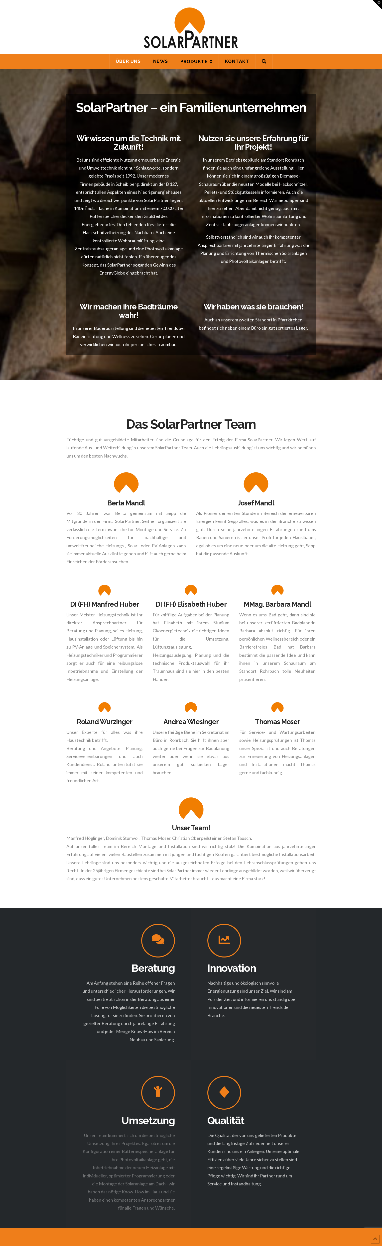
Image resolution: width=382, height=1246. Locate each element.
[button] (377, 4)
